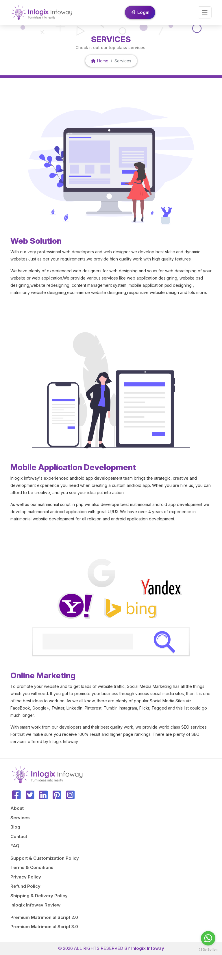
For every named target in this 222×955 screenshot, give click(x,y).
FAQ (14, 845)
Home (99, 60)
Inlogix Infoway (147, 948)
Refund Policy (25, 886)
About (17, 808)
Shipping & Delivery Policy (39, 895)
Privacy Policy (25, 877)
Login (140, 12)
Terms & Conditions (31, 867)
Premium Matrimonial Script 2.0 (44, 917)
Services (20, 817)
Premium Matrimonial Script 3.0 (44, 926)
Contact (18, 836)
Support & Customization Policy (44, 858)
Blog (15, 827)
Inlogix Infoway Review (35, 905)
